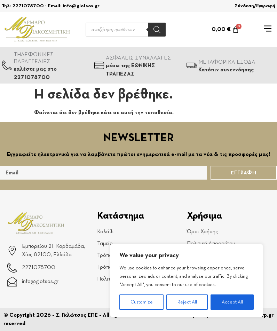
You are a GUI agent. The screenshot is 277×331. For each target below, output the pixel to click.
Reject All (187, 302)
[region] (186, 280)
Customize (141, 302)
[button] (268, 29)
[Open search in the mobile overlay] (126, 30)
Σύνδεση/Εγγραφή (255, 5)
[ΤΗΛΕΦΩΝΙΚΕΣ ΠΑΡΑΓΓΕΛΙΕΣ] (7, 65)
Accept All (232, 302)
